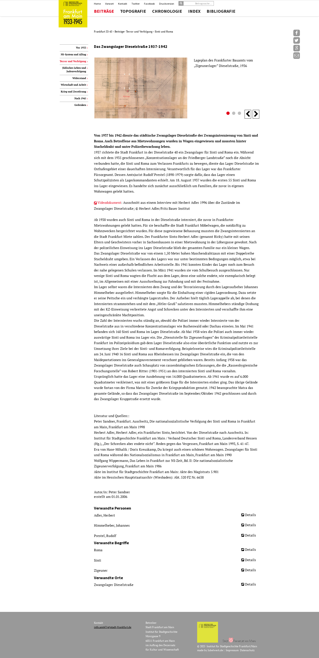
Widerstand (79, 78)
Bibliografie (221, 11)
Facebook (149, 3)
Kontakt (122, 3)
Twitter (136, 3)
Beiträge (104, 11)
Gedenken (80, 105)
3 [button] (240, 114)
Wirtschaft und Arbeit (73, 84)
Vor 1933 (81, 47)
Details (250, 515)
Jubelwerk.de (215, 650)
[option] (176, 88)
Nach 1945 (80, 98)
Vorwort (109, 3)
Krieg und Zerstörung (73, 91)
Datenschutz (247, 650)
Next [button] (256, 114)
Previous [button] (248, 114)
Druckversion (166, 3)
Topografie (133, 11)
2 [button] (234, 114)
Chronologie (167, 11)
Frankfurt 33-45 (103, 31)
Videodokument (109, 202)
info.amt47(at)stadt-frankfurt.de (112, 627)
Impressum (232, 650)
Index (194, 11)
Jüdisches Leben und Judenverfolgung (74, 69)
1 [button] (228, 114)
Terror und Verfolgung (139, 31)
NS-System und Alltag (73, 54)
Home (97, 3)
